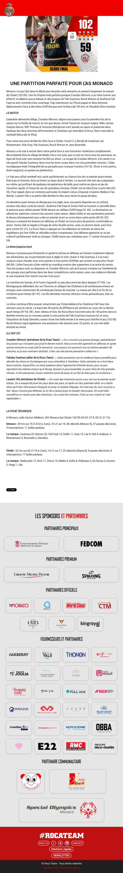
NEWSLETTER (61, 855)
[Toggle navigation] (115, 7)
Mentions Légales (61, 849)
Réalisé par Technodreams (61, 868)
